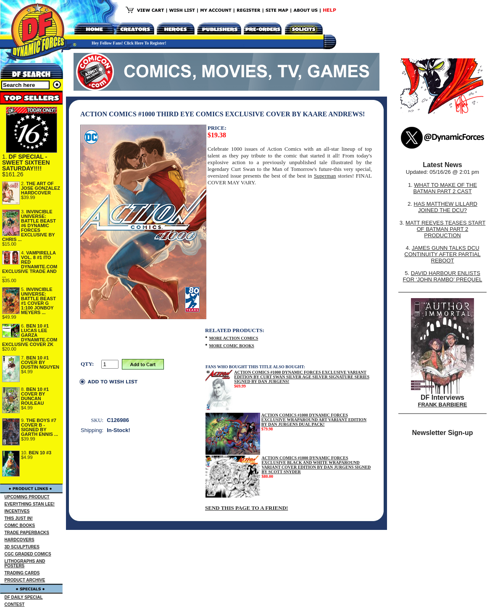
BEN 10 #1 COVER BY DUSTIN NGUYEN (40, 362)
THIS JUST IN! (19, 518)
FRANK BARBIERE (442, 404)
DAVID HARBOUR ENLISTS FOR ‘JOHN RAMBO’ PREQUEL (442, 276)
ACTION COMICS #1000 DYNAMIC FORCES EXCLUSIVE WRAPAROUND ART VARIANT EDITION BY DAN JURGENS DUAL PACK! (313, 420)
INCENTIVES (17, 511)
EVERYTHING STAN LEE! (30, 504)
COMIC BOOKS (20, 525)
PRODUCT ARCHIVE (25, 580)
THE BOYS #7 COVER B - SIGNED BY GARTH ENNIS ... (39, 427)
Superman (325, 176)
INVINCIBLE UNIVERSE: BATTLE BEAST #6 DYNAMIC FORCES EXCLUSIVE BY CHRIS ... (29, 225)
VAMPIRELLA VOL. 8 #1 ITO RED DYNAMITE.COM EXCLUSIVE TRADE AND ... (29, 264)
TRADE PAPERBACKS (27, 532)
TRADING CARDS (22, 573)
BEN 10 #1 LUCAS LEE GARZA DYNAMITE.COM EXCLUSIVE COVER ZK (29, 335)
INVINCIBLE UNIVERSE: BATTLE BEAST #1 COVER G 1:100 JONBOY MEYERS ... (38, 301)
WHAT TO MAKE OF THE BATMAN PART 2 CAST (445, 188)
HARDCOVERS (19, 539)
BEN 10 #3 (40, 452)
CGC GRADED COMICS (28, 554)
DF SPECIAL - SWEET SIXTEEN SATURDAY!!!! (26, 162)
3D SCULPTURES (22, 547)
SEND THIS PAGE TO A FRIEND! (246, 508)
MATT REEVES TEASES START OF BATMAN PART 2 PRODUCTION (445, 229)
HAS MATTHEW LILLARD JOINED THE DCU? (445, 207)
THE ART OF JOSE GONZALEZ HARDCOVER (40, 188)
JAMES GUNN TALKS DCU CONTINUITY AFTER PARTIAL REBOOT (442, 254)
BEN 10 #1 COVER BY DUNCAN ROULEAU (35, 396)
